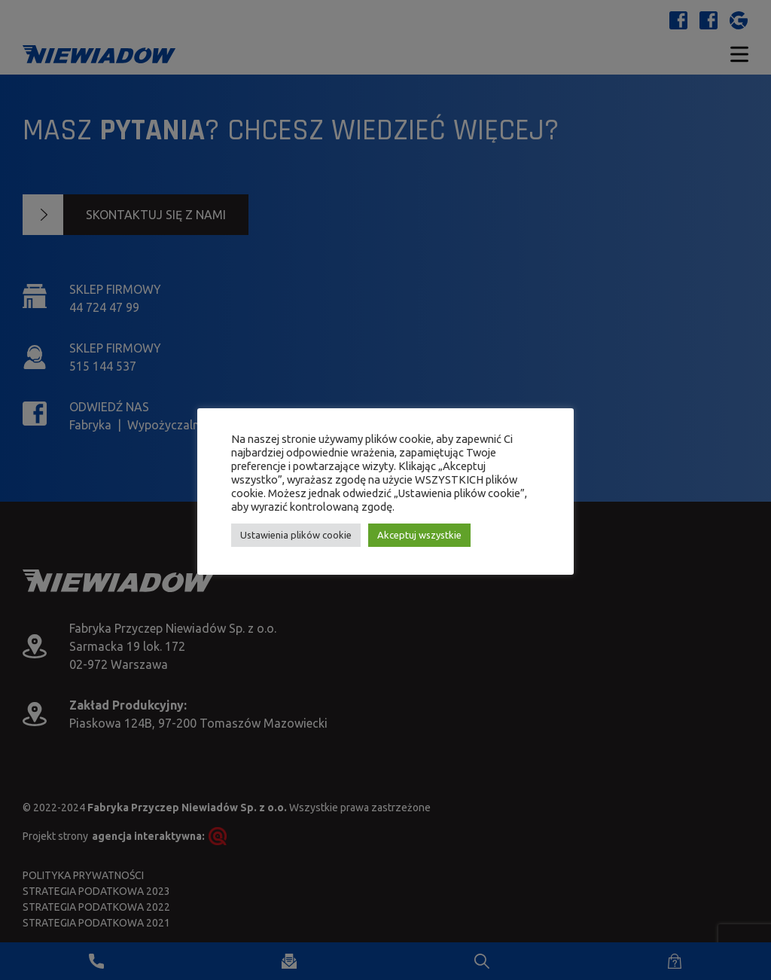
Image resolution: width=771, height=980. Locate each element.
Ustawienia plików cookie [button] (296, 535)
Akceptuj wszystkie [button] (419, 535)
